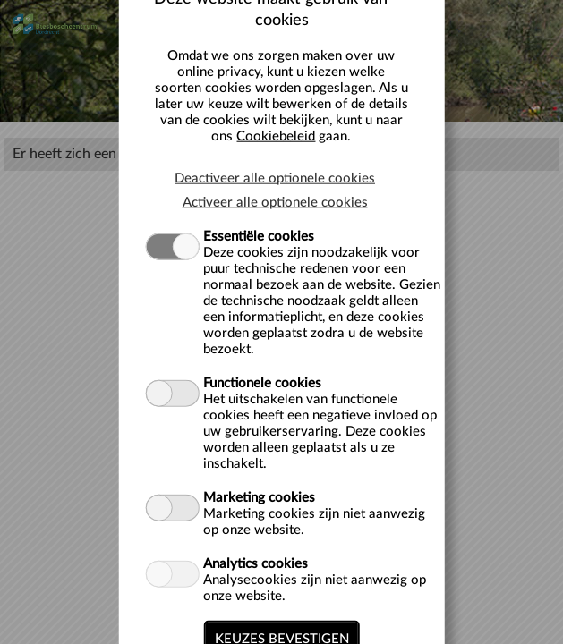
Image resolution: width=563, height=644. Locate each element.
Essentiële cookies (258, 235)
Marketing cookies (259, 497)
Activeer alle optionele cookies (275, 201)
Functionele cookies (262, 382)
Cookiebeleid (275, 135)
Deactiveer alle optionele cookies (275, 177)
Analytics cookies (255, 563)
